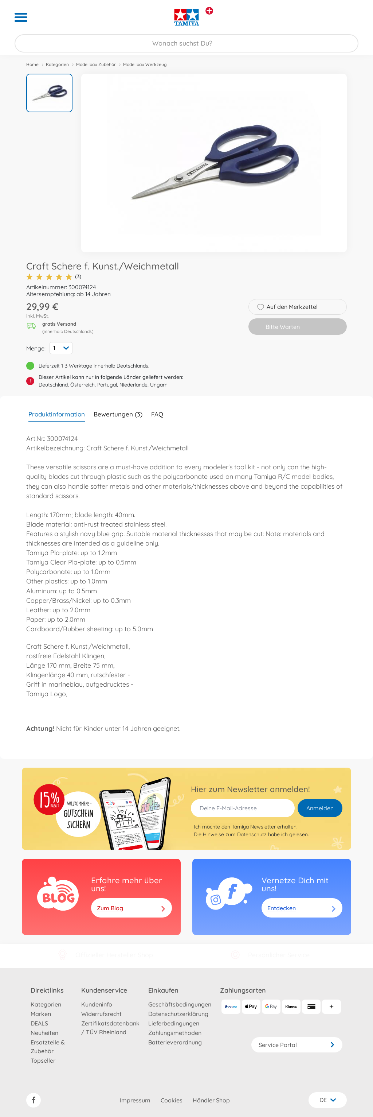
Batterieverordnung (175, 1042)
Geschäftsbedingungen (179, 1004)
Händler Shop (211, 1100)
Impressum (135, 1100)
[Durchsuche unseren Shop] (186, 43)
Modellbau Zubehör (96, 64)
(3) (53, 276)
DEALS (39, 1023)
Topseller (43, 1060)
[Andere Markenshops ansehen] (209, 11)
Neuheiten (44, 1032)
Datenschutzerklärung (178, 1013)
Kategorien (57, 64)
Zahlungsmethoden (174, 1032)
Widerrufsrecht (101, 1013)
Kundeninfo (96, 1004)
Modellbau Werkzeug (145, 64)
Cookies (171, 1100)
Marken (41, 1013)
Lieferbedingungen (173, 1023)
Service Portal (297, 1044)
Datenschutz (252, 834)
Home (32, 64)
